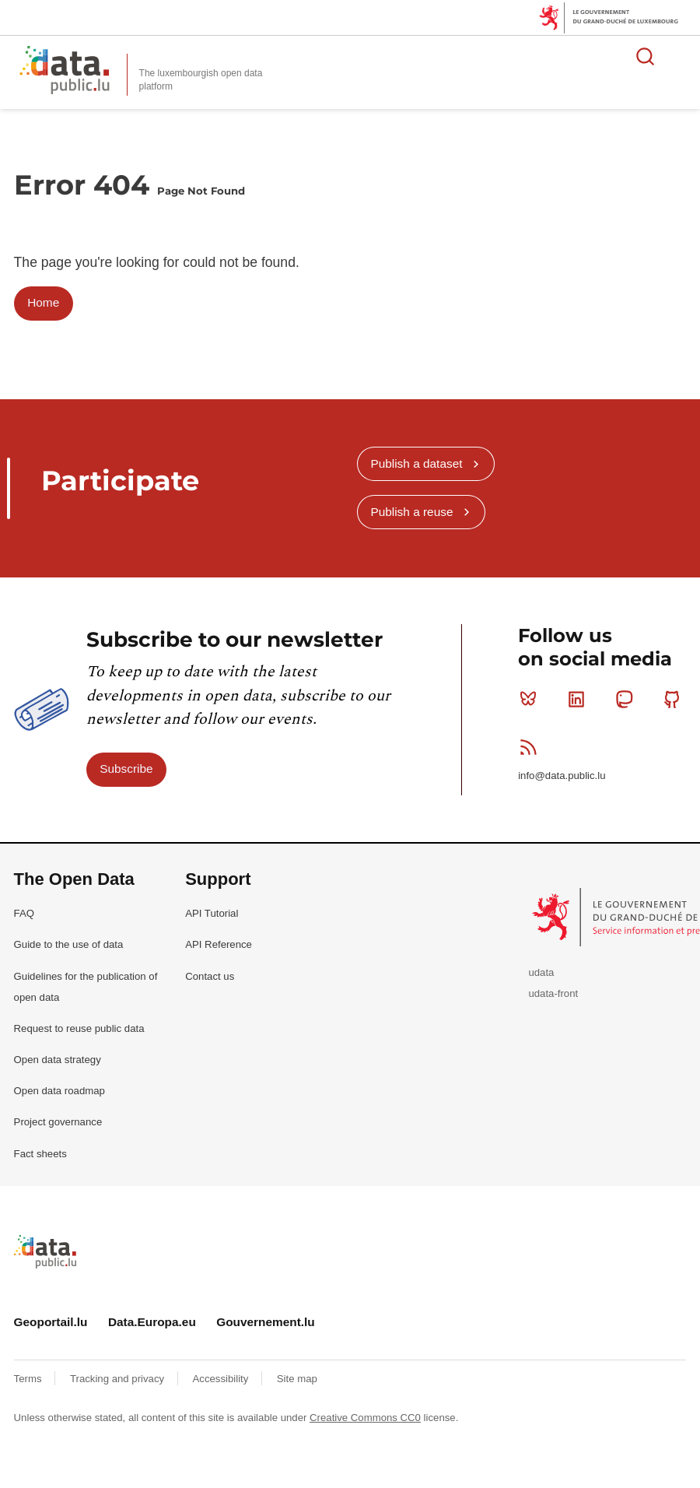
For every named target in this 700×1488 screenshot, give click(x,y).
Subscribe (126, 768)
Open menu (680, 56)
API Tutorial (211, 913)
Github (675, 699)
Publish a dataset (416, 463)
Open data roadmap (59, 1091)
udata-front (553, 993)
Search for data (645, 56)
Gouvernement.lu (265, 1321)
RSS (531, 747)
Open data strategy (57, 1059)
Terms (29, 1378)
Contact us (209, 976)
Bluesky (531, 699)
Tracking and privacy (118, 1378)
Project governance (58, 1122)
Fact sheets (40, 1154)
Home (43, 302)
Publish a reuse (411, 511)
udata (541, 972)
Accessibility (222, 1378)
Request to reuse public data (79, 1028)
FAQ (24, 913)
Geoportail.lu (51, 1321)
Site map (297, 1378)
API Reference (218, 944)
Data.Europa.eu (152, 1321)
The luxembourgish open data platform (201, 80)
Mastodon (627, 699)
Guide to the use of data (69, 944)
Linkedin (579, 699)
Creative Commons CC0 (365, 1417)
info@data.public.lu (561, 775)
